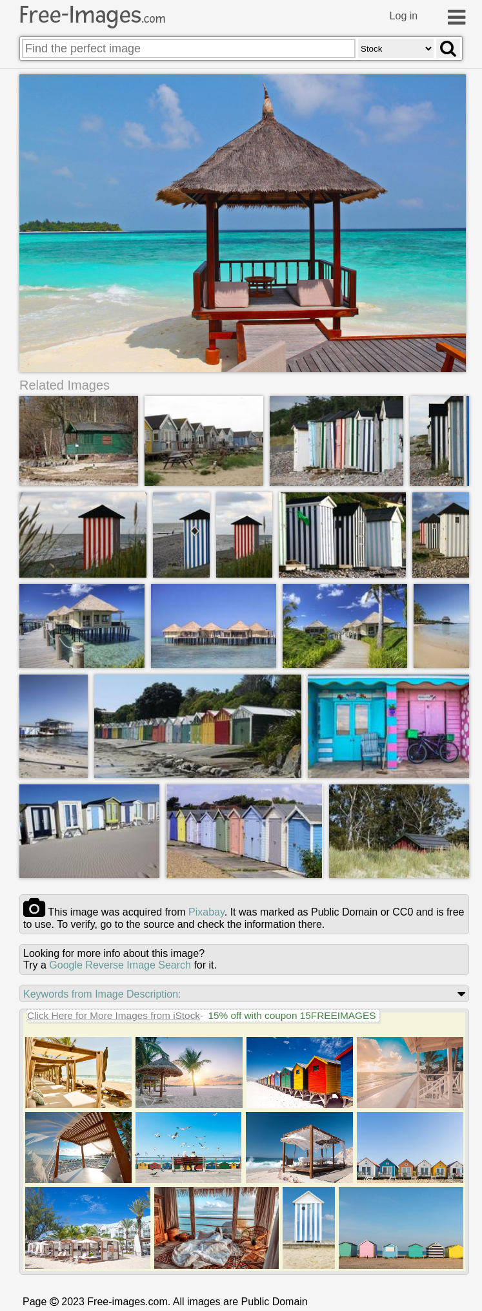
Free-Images (92, 15)
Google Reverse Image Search (120, 965)
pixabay (206, 912)
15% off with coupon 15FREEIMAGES (292, 1015)
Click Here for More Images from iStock (113, 1015)
